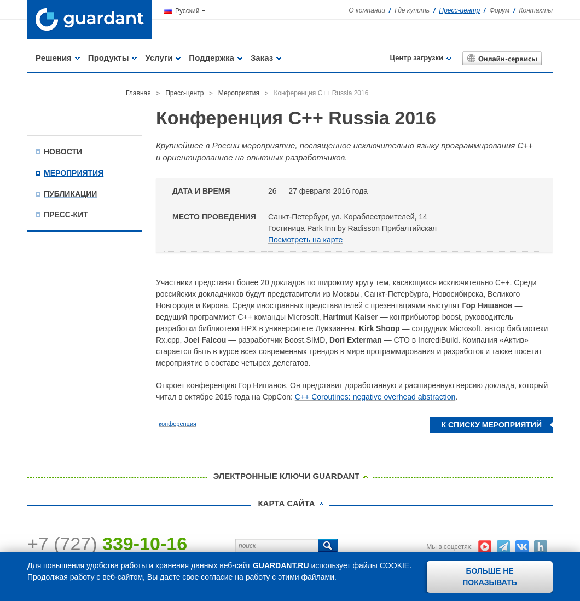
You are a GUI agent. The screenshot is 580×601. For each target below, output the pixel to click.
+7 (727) (107, 543)
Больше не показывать (489, 577)
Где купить (412, 10)
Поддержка (211, 57)
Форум (499, 10)
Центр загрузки (416, 58)
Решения (54, 57)
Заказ (262, 57)
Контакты (536, 10)
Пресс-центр (459, 10)
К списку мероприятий (491, 424)
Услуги (158, 57)
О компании (367, 10)
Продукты (108, 57)
